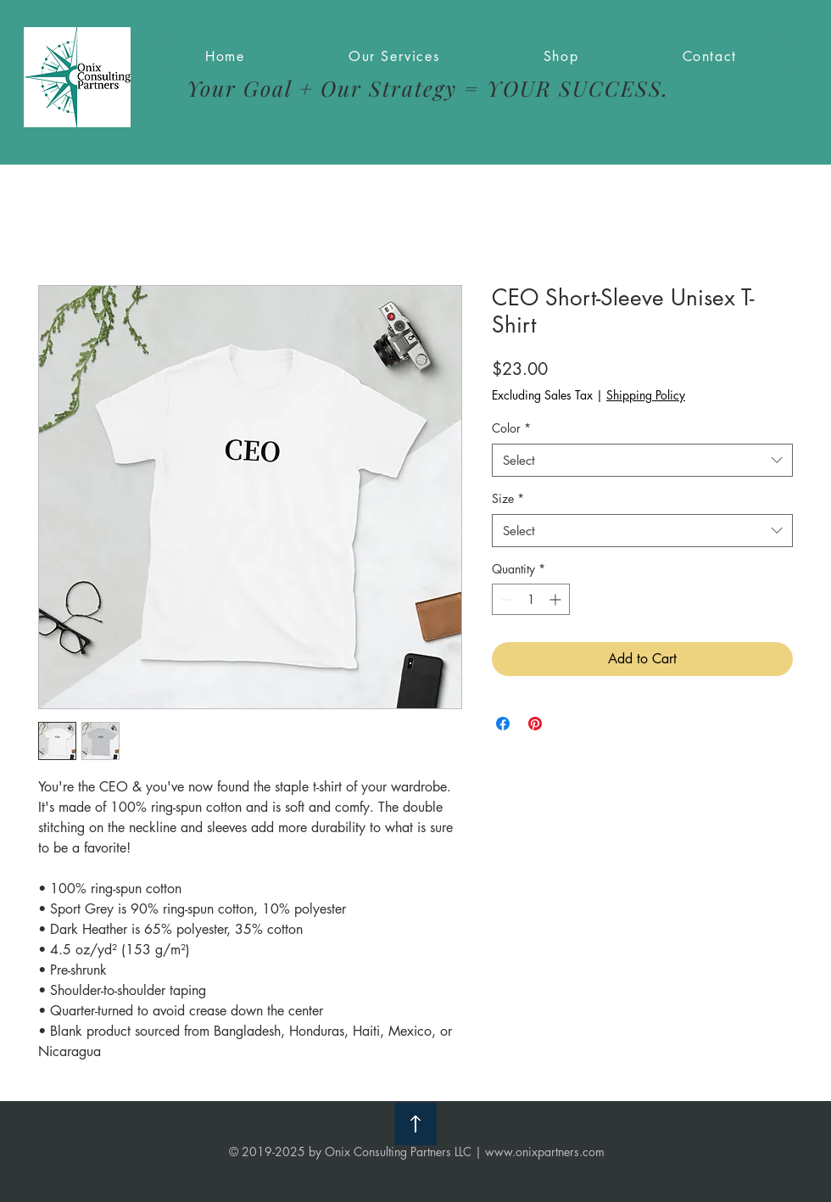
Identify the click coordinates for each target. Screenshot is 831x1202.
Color (511, 428)
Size (508, 498)
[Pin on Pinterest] (535, 723)
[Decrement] (505, 599)
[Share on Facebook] (503, 723)
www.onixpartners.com (545, 1151)
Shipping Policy (645, 395)
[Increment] (556, 599)
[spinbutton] (531, 599)
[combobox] (642, 460)
